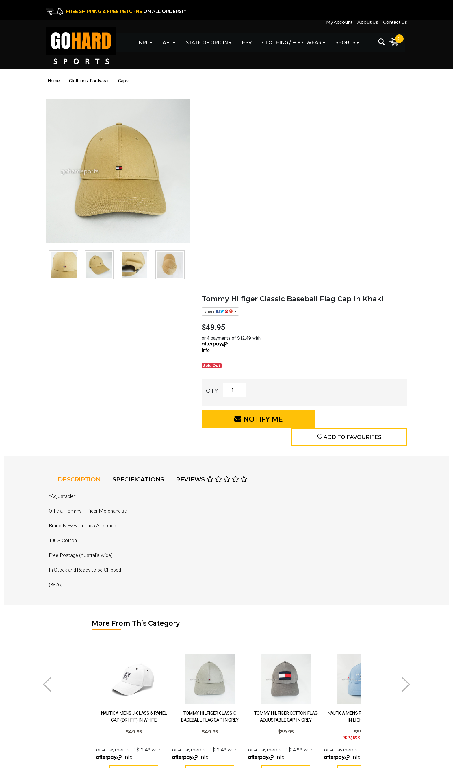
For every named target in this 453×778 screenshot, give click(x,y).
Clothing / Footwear (288, 43)
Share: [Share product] (243, 122)
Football (146, 698)
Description (80, 318)
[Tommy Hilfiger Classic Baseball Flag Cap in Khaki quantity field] (259, 201)
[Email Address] (361, 686)
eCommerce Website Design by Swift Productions (97, 770)
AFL (163, 43)
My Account (338, 9)
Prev (47, 522)
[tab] (82, 318)
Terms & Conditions (248, 718)
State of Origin (203, 43)
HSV (243, 43)
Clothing (146, 718)
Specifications (141, 318)
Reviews (215, 318)
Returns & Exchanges (251, 688)
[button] (362, 229)
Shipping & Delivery (249, 698)
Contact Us (395, 9)
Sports (342, 43)
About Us (367, 9)
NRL (140, 43)
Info (230, 161)
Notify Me (270, 230)
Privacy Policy (242, 708)
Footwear (147, 728)
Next (406, 522)
